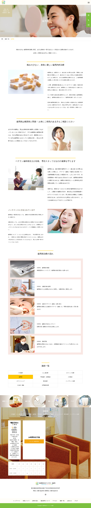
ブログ (76, 500)
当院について (26, 500)
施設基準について (45, 500)
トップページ (16, 500)
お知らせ (69, 500)
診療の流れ (35, 500)
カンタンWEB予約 (34, 441)
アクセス (55, 500)
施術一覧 (62, 500)
